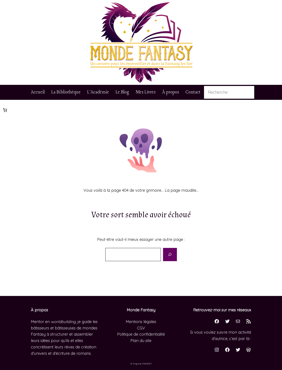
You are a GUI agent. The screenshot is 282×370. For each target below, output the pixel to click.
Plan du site (140, 340)
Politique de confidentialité (141, 334)
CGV (141, 328)
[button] (141, 42)
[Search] (170, 254)
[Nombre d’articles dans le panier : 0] (5, 110)
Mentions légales (141, 321)
